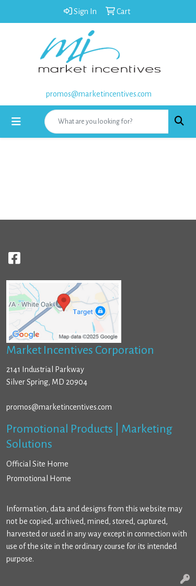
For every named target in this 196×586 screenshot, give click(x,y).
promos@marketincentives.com (99, 94)
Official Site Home (37, 464)
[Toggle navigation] (16, 121)
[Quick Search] (106, 122)
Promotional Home (38, 478)
